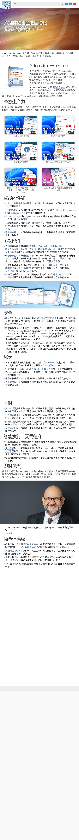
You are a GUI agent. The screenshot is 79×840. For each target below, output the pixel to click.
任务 (63, 714)
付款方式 (37, 746)
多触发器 (53, 265)
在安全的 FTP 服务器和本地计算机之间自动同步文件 (24, 798)
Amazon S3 (46, 333)
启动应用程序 (27, 369)
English (8, 708)
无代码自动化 (29, 569)
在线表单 (65, 739)
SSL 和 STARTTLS (45, 318)
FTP (65, 210)
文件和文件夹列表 (45, 362)
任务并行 (68, 378)
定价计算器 (38, 742)
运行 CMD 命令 (43, 369)
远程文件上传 (44, 365)
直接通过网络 (25, 268)
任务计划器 (9, 736)
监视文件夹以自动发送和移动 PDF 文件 (19, 804)
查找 (68, 274)
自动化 (62, 698)
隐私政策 (65, 742)
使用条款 (8, 701)
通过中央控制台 (65, 249)
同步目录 (14, 210)
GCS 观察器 (9, 755)
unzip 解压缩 (46, 343)
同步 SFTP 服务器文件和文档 (16, 816)
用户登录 (9, 470)
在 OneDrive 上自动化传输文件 (16, 813)
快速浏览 (65, 720)
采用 (20, 318)
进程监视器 (28, 255)
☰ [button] (15, 4)
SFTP (58, 210)
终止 (7, 261)
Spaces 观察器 (10, 758)
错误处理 (16, 382)
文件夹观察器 (10, 739)
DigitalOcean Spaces (33, 216)
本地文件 (9, 268)
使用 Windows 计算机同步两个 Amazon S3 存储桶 (23, 795)
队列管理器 (10, 443)
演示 (63, 727)
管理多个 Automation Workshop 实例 (46, 246)
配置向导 (31, 566)
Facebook (70, 4)
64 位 (36, 717)
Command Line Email (41, 708)
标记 (61, 274)
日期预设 (42, 265)
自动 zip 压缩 (31, 343)
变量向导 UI (39, 223)
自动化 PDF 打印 (11, 783)
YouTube (36, 827)
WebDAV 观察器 (11, 749)
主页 (5, 698)
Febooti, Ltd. (6, 5)
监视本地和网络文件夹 (16, 203)
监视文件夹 (59, 87)
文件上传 (16, 219)
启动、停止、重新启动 (58, 258)
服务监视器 (15, 255)
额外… (7, 768)
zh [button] (74, 4)
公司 (62, 733)
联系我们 (65, 736)
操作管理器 (10, 430)
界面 (42, 82)
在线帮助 (65, 701)
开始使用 (36, 56)
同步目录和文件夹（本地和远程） (17, 780)
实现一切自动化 (61, 569)
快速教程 (46, 56)
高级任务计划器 (13, 232)
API (7, 252)
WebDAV (15, 213)
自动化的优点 (10, 786)
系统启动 (9, 450)
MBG (35, 752)
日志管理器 (15, 573)
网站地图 (8, 711)
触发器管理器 (11, 437)
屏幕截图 (65, 705)
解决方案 (17, 693)
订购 (33, 733)
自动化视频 (7, 107)
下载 (25, 219)
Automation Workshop (42, 705)
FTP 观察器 (9, 742)
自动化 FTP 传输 (11, 819)
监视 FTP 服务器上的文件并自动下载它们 (20, 801)
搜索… (62, 4)
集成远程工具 (49, 249)
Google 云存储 (15, 216)
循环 (55, 274)
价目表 (36, 749)
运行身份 (9, 473)
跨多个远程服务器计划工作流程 (20, 249)
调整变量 (9, 271)
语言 (7, 705)
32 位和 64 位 (39, 714)
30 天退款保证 (70, 620)
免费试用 (37, 701)
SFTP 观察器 (10, 746)
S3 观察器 (9, 752)
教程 (63, 724)
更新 (35, 711)
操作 (49, 79)
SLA (63, 746)
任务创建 (20, 566)
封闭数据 (9, 277)
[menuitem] (15, 4)
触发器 (41, 79)
